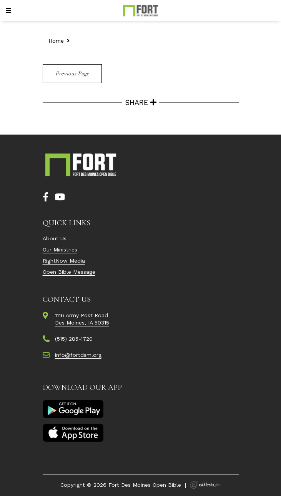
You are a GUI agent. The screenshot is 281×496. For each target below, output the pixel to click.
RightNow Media (64, 261)
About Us (55, 238)
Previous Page (72, 73)
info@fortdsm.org (78, 355)
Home (56, 41)
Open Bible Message (69, 272)
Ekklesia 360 (205, 485)
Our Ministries (60, 249)
